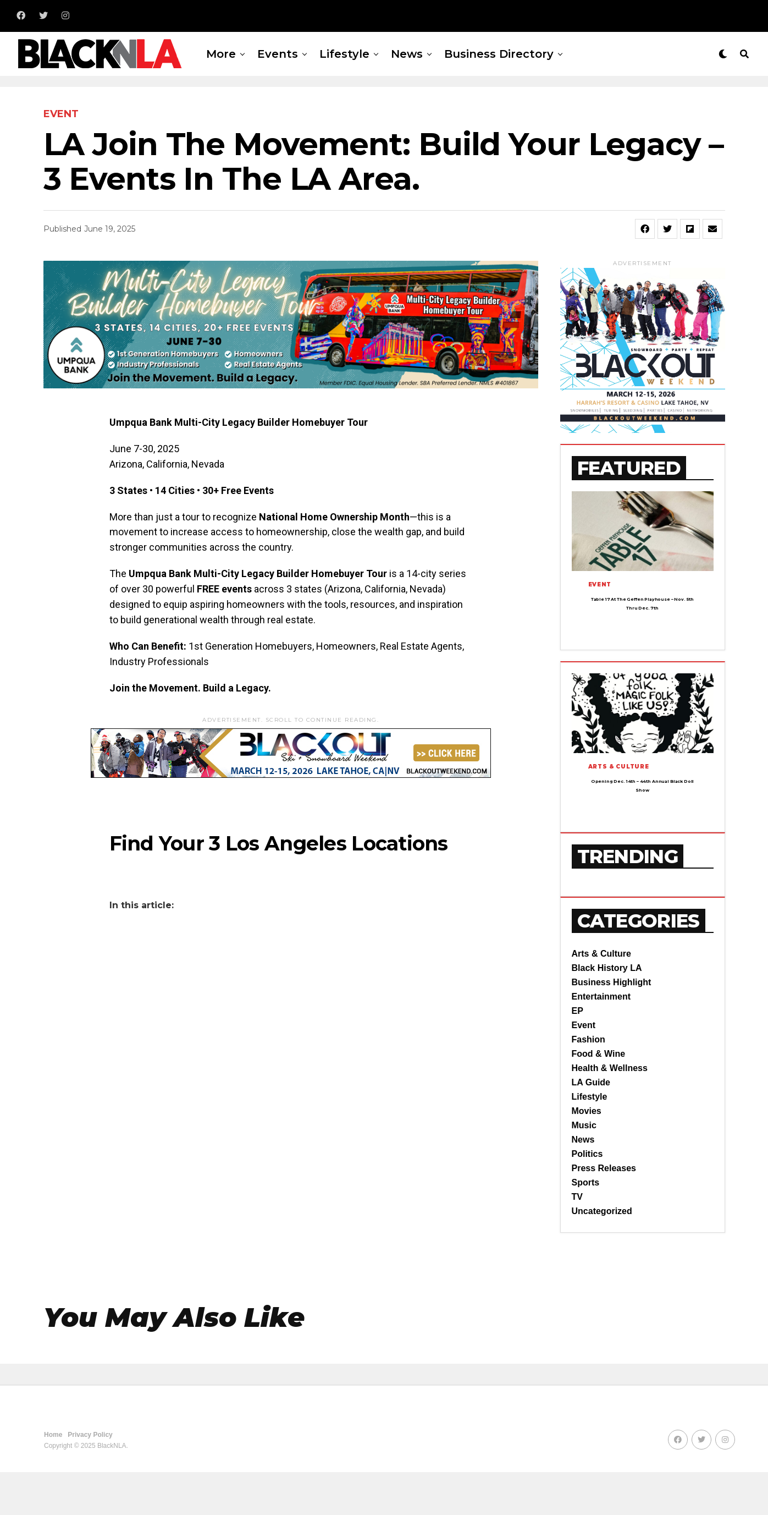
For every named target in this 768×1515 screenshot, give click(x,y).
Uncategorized (602, 1254)
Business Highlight (611, 1025)
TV (577, 1239)
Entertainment (601, 1039)
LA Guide (591, 1125)
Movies (586, 1154)
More (221, 54)
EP (577, 1053)
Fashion (588, 1082)
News (407, 54)
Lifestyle (344, 54)
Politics (587, 1196)
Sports (586, 1225)
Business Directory (499, 54)
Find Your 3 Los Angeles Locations (278, 843)
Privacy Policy (90, 1477)
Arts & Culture (601, 996)
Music (584, 1168)
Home (53, 1477)
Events (277, 54)
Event (584, 1068)
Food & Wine (599, 1096)
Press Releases (604, 1211)
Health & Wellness (610, 1111)
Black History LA (607, 1011)
